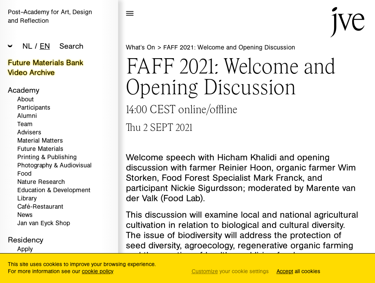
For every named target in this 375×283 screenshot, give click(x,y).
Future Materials (40, 149)
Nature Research (41, 182)
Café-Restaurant (40, 207)
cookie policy (97, 271)
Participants (33, 108)
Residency (25, 239)
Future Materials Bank (45, 62)
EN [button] (45, 46)
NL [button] (27, 46)
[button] (10, 46)
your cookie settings (230, 271)
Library (27, 198)
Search (71, 46)
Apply (25, 249)
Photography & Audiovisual (54, 165)
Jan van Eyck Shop (43, 223)
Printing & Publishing (47, 157)
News (25, 215)
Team (25, 124)
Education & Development (54, 190)
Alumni (27, 116)
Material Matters (40, 141)
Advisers (29, 132)
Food (24, 174)
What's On (141, 47)
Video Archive (31, 72)
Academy (23, 90)
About (25, 99)
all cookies (298, 271)
